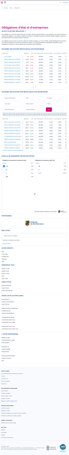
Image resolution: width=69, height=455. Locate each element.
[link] (12, 373)
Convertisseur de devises (8, 317)
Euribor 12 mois (6, 268)
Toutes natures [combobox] (30, 103)
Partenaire (4, 259)
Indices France (5, 288)
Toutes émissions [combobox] (30, 109)
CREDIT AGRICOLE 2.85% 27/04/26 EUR (14, 127)
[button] (2, 2)
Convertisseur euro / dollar (8, 322)
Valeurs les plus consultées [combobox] (11, 235)
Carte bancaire (5, 342)
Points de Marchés (6, 285)
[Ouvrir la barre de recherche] (59, 3)
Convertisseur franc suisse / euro (10, 329)
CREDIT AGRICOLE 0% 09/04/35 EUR (13, 139)
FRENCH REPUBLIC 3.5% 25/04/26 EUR (14, 76)
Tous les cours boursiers (8, 301)
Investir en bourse (6, 358)
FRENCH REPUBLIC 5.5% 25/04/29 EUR (14, 79)
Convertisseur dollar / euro (8, 319)
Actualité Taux (5, 256)
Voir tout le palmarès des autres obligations (13, 150)
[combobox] (56, 98)
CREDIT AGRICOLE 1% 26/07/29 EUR (13, 59)
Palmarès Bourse (6, 310)
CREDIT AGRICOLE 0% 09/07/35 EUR (13, 148)
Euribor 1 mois (5, 273)
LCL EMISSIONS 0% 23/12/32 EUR (12, 136)
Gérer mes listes (6, 243)
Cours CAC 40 (5, 304)
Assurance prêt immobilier (8, 355)
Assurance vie (5, 346)
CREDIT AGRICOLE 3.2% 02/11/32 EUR (14, 68)
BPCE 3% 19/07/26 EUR (10, 142)
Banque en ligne (6, 337)
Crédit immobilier (6, 349)
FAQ (3, 261)
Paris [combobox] (27, 98)
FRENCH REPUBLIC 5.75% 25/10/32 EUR (14, 82)
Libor (3, 276)
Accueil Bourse (5, 299)
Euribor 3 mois (5, 271)
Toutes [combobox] (49, 103)
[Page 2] (35, 87)
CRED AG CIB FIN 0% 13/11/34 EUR (13, 122)
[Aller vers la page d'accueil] (5, 2)
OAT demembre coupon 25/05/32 (12, 65)
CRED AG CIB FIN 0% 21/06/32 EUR (13, 145)
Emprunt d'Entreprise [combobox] (10, 98)
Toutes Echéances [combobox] (9, 109)
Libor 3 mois (5, 278)
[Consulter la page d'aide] (61, 3)
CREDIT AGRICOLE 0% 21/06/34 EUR (13, 133)
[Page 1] (33, 87)
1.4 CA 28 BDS (7, 56)
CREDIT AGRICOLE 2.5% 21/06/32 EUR (14, 73)
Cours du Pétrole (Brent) (8, 313)
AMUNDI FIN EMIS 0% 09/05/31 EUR (13, 130)
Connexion (65, 2)
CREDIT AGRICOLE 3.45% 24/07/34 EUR (14, 62)
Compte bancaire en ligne (8, 340)
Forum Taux (5, 254)
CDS (3, 251)
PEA (3, 360)
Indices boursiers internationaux (10, 308)
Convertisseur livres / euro (8, 326)
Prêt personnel (5, 351)
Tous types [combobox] (7, 103)
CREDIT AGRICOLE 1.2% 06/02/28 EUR (14, 71)
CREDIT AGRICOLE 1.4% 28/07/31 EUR (14, 125)
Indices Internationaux (7, 290)
